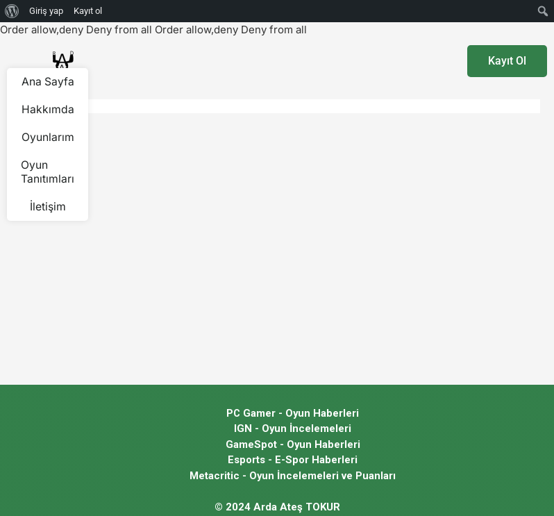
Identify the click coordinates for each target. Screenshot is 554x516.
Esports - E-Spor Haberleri (293, 459)
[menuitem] (12, 11)
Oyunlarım (48, 137)
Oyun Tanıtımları (47, 172)
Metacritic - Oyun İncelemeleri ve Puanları (293, 475)
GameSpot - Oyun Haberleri (292, 444)
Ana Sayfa (47, 82)
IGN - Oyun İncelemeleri (293, 428)
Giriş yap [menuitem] (46, 11)
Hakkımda (48, 110)
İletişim (48, 207)
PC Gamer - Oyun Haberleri (293, 413)
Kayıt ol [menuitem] (88, 11)
